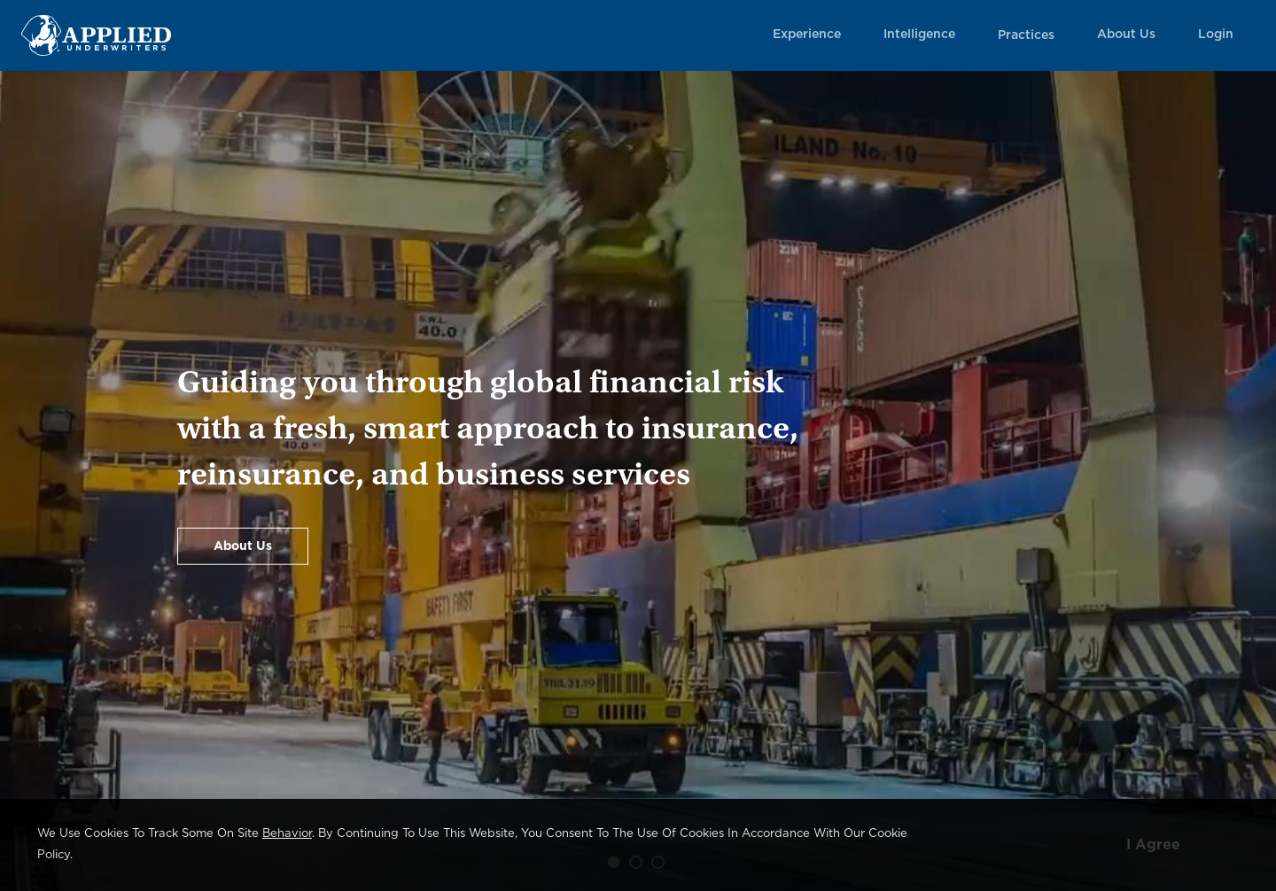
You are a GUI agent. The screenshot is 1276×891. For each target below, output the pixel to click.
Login (1215, 34)
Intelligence (919, 34)
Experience (807, 34)
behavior (287, 834)
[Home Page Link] (96, 35)
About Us (1126, 34)
